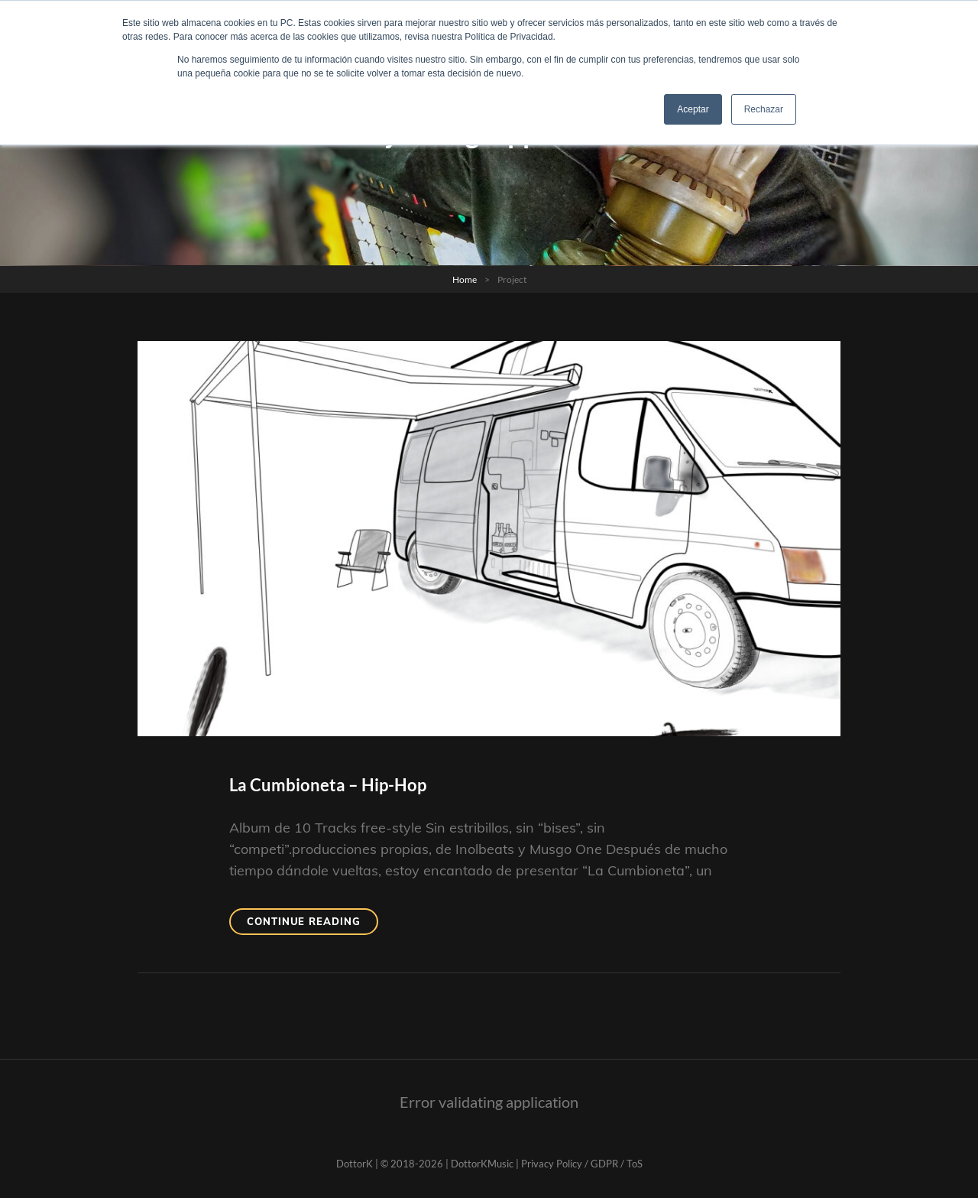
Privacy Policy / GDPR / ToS (582, 1163)
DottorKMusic (482, 1163)
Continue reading (312, 924)
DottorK (354, 1163)
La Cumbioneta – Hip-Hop (327, 784)
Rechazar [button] (763, 109)
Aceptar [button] (692, 109)
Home (464, 279)
